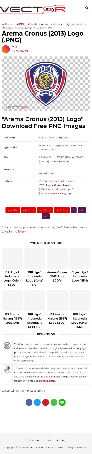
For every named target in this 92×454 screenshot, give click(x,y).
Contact (48, 440)
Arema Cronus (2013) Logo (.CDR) (57, 276)
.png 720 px (28, 210)
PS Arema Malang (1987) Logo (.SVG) (57, 318)
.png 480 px (13, 210)
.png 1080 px (44, 210)
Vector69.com (37, 447)
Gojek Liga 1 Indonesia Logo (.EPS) (80, 276)
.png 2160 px (61, 210)
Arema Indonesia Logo (59, 189)
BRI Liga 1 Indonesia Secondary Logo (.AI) (34, 320)
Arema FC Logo (64, 181)
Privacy (61, 440)
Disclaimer (33, 440)
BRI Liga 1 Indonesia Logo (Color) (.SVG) (12, 278)
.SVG (45, 216)
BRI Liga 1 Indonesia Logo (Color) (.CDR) (79, 320)
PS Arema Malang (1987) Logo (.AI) (12, 318)
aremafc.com (46, 173)
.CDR (81, 210)
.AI (73, 210)
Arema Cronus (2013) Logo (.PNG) (42, 37)
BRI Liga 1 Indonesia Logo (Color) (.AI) (34, 278)
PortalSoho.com (56, 447)
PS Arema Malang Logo (60, 193)
